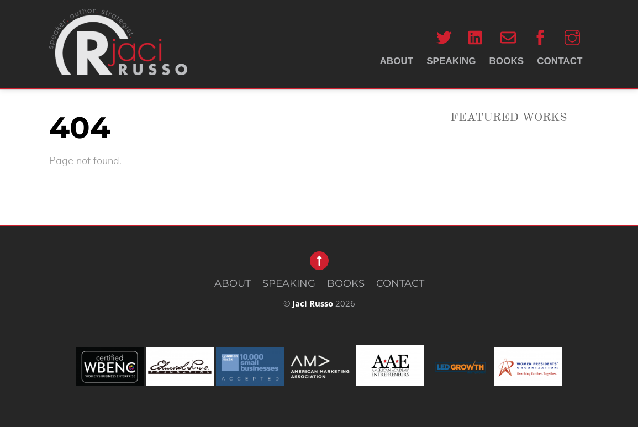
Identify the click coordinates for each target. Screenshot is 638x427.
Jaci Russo (312, 303)
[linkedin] (476, 37)
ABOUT (396, 61)
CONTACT (559, 61)
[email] (508, 37)
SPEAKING (451, 61)
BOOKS (506, 61)
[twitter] (444, 37)
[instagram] (572, 37)
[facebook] (540, 37)
